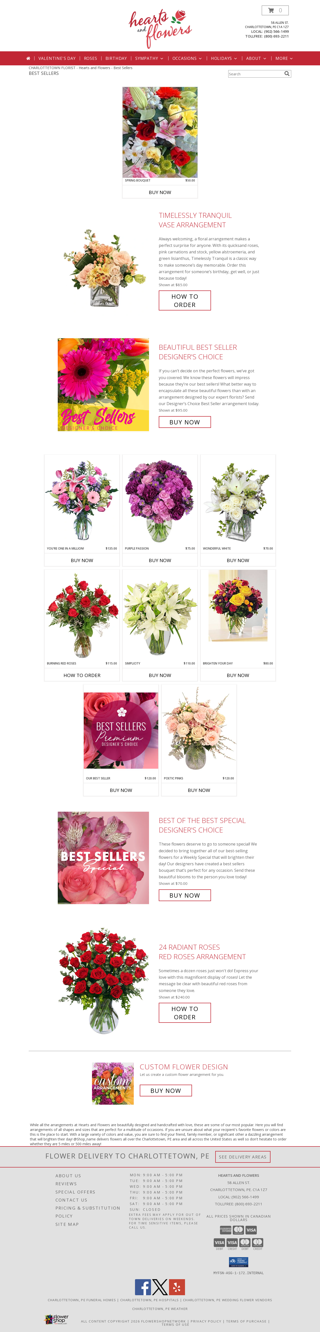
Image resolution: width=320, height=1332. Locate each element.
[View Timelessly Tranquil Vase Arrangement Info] (107, 260)
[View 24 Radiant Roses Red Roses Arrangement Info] (107, 982)
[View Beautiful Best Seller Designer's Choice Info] (107, 384)
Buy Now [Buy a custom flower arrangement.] (165, 1090)
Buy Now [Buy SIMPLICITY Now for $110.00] (160, 675)
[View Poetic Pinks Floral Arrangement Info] (199, 730)
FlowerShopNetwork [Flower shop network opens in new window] (163, 1321)
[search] (287, 73)
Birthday (116, 58)
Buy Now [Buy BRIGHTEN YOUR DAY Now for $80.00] (238, 675)
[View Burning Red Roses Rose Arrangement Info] (82, 615)
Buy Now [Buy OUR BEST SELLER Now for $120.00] (121, 790)
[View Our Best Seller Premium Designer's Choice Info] (121, 730)
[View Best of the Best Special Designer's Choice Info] (107, 858)
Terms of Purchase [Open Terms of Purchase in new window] (246, 1321)
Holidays (224, 58)
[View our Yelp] (177, 1293)
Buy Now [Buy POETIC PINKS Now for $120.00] (199, 790)
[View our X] (160, 1293)
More (285, 58)
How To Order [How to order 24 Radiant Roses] (185, 1013)
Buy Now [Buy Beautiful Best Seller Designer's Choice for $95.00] (185, 422)
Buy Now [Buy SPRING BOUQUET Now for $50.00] (160, 192)
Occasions (187, 58)
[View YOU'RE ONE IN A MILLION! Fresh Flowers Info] (82, 500)
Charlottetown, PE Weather (160, 1308)
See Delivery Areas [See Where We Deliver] (243, 1157)
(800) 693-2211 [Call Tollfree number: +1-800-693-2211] (248, 1203)
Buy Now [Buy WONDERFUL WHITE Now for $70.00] (238, 560)
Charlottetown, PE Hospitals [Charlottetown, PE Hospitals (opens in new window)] (149, 1299)
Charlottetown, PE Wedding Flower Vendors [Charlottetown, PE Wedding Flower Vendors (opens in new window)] (227, 1299)
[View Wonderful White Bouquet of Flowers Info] (238, 500)
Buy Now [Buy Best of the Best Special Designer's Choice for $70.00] (185, 895)
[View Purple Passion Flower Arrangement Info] (160, 500)
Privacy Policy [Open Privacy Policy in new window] (206, 1321)
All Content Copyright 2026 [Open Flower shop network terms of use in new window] (110, 1321)
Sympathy (149, 58)
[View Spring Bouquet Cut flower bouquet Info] (160, 132)
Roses (90, 58)
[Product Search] (255, 73)
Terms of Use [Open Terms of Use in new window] (176, 1324)
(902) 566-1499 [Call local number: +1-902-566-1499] (276, 31)
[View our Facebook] (143, 1293)
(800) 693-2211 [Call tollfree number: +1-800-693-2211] (276, 36)
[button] (275, 10)
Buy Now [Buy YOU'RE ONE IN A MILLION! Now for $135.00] (82, 560)
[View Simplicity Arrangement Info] (160, 615)
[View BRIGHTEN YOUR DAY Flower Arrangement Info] (238, 605)
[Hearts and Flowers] (160, 28)
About (256, 58)
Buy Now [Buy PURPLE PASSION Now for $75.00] (160, 560)
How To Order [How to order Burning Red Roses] (82, 675)
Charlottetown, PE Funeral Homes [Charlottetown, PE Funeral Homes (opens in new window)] (82, 1299)
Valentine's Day (57, 58)
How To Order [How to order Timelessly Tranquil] (185, 300)
